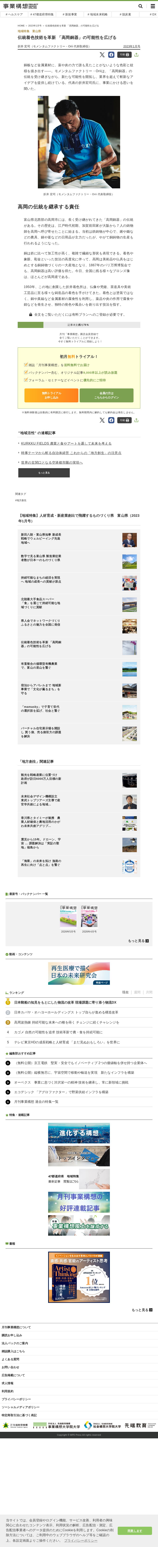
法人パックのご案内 (15, 1452)
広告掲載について (13, 1484)
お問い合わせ (10, 1476)
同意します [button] (135, 1530)
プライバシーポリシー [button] (81, 1540)
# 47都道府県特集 (42, 14)
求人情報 (7, 1491)
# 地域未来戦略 (98, 14)
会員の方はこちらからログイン (106, 395)
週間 (137, 1101)
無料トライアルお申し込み (51, 395)
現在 (125, 1101)
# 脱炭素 (125, 14)
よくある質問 (10, 1468)
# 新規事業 (70, 14)
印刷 (124, 54)
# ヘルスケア (14, 14)
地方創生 (22, 500)
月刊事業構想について (16, 1436)
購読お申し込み (12, 1444)
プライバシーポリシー (16, 1507)
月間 (149, 1101)
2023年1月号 (132, 46)
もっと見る (44, 472)
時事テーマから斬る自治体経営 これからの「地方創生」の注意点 (71, 453)
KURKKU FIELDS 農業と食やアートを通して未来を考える (66, 443)
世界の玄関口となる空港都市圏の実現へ (52, 462)
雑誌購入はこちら (13, 1460)
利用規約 (7, 1499)
